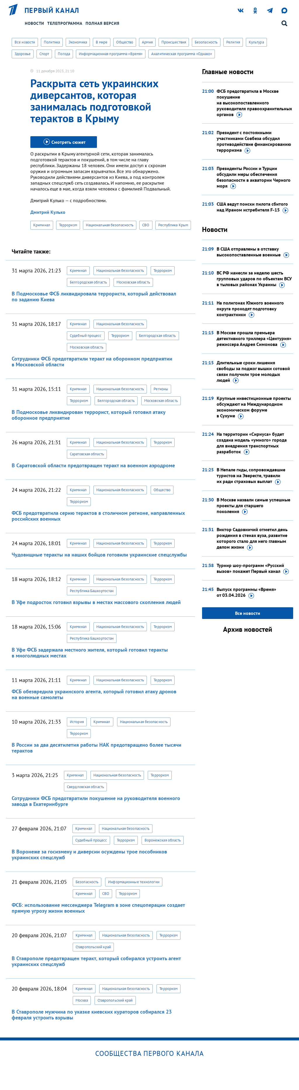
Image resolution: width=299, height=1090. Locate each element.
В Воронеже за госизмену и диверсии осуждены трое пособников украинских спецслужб (89, 854)
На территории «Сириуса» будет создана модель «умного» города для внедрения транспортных (252, 443)
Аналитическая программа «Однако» (181, 53)
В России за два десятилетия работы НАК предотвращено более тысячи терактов (96, 747)
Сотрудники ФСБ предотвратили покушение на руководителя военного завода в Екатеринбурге (96, 801)
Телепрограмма (64, 23)
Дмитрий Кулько (47, 212)
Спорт (44, 53)
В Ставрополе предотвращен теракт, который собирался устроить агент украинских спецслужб (96, 961)
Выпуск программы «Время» (246, 592)
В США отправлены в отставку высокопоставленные (253, 252)
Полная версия (102, 23)
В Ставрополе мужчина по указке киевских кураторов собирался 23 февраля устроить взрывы (92, 1014)
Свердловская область (85, 786)
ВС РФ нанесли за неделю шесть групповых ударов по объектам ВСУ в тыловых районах (254, 279)
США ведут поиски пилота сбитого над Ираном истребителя (252, 207)
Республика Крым (173, 225)
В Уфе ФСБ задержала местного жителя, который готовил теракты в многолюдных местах (90, 652)
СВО (145, 225)
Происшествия (173, 42)
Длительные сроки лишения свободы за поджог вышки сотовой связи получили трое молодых (253, 372)
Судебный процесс (86, 335)
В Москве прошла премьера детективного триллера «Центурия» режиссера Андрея (254, 339)
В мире (102, 42)
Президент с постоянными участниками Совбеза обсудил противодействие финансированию (254, 141)
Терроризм (68, 225)
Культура (256, 42)
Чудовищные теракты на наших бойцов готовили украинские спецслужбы (99, 554)
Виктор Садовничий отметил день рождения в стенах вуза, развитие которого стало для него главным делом (252, 538)
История (77, 721)
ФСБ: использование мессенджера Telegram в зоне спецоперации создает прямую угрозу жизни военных (98, 908)
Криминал (41, 225)
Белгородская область (88, 282)
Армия (147, 42)
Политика (52, 42)
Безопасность (206, 42)
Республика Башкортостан (92, 590)
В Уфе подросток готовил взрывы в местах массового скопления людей (96, 602)
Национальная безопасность (110, 225)
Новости (34, 23)
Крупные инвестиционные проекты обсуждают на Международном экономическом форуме (254, 407)
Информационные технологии (133, 881)
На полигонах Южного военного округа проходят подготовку (250, 309)
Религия (233, 42)
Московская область (133, 282)
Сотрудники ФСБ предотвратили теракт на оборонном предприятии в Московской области (92, 361)
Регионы (161, 388)
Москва (82, 1000)
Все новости (25, 42)
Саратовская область (87, 454)
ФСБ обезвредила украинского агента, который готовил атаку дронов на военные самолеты (94, 694)
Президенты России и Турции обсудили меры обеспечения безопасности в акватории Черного (254, 177)
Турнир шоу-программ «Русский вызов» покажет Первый (253, 568)
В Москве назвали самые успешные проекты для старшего (253, 506)
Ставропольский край (93, 946)
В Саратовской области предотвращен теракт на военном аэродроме (93, 465)
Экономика (78, 42)
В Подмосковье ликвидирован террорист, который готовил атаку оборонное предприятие (88, 415)
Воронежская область (163, 840)
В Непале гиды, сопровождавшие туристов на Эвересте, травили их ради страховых (251, 476)
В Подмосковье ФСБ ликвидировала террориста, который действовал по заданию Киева (94, 296)
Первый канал (52, 10)
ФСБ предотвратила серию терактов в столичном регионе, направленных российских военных (98, 516)
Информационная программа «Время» (110, 53)
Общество (124, 42)
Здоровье (23, 53)
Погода (64, 53)
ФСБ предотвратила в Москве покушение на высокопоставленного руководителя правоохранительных (254, 103)
